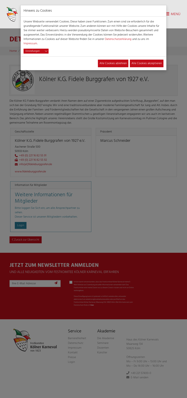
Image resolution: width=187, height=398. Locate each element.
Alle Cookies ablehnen (113, 63)
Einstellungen (33, 51)
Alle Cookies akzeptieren (146, 63)
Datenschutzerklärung (118, 39)
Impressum (30, 43)
